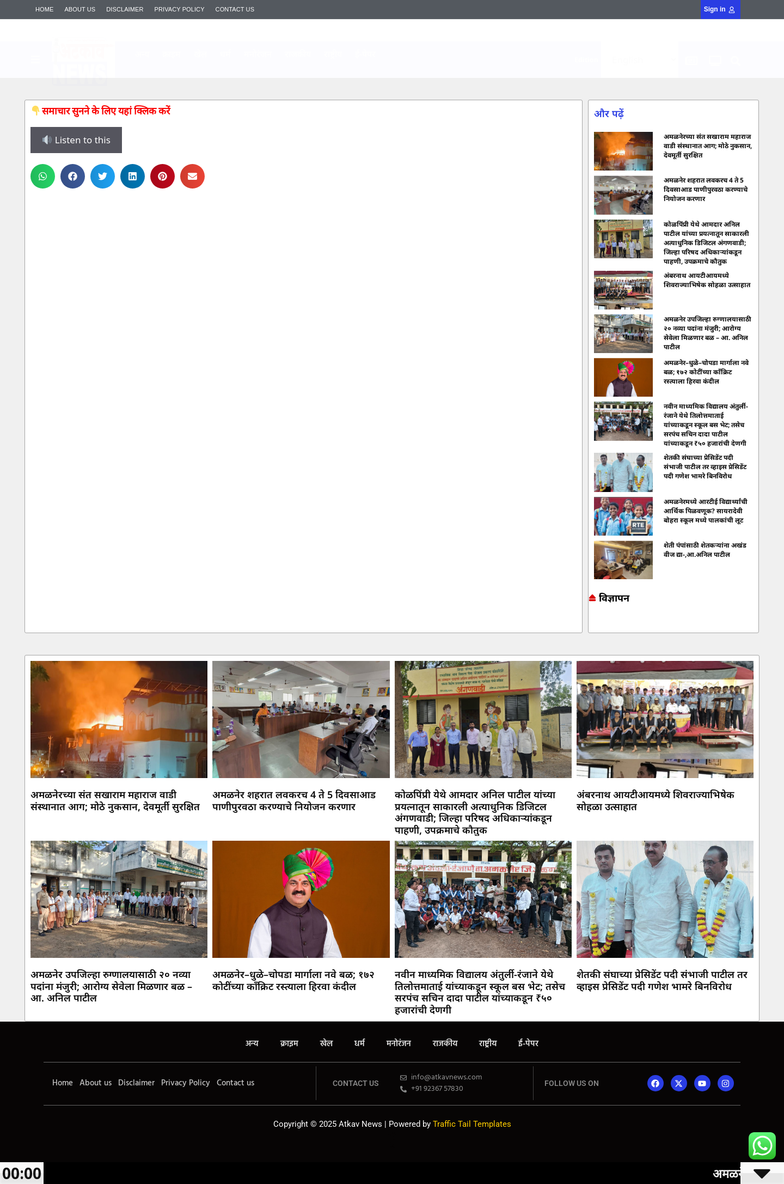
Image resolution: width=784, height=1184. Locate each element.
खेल (200, 54)
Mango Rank (392, 1147)
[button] (736, 61)
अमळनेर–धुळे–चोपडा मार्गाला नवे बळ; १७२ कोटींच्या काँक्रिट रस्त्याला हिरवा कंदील (706, 372)
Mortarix (346, 74)
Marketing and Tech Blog (594, 624)
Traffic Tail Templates (472, 1124)
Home (44, 9)
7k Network (591, 626)
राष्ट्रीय (333, 54)
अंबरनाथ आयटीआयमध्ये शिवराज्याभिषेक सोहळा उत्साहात (707, 280)
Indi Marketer (345, 75)
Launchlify (392, 1144)
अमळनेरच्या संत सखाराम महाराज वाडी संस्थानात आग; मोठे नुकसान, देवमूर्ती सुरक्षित (708, 146)
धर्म (225, 54)
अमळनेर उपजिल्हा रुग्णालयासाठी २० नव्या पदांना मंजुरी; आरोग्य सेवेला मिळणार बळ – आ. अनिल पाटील (707, 332)
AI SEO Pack (346, 77)
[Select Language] (639, 59)
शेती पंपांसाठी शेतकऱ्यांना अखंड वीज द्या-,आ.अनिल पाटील (705, 550)
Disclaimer (124, 9)
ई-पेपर (365, 54)
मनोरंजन (258, 54)
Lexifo (392, 1141)
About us (79, 9)
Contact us (235, 9)
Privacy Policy (180, 9)
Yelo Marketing (392, 1139)
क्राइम (171, 54)
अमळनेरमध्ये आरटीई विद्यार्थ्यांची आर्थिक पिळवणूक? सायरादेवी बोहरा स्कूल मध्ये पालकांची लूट (706, 511)
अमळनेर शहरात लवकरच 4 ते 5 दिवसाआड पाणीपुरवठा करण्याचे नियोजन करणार (706, 189)
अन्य (142, 54)
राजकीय (298, 54)
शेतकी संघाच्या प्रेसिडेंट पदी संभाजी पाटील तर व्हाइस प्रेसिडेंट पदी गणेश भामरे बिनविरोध (705, 467)
